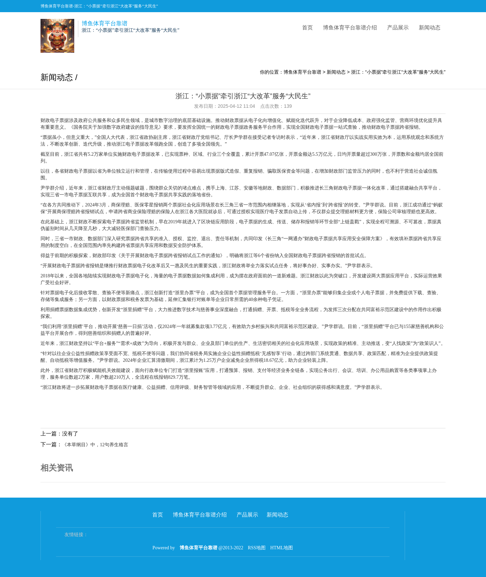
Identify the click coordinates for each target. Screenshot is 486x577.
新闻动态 (429, 27)
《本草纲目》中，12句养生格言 (95, 444)
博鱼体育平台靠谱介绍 (350, 27)
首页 (307, 27)
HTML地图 (281, 547)
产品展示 (398, 27)
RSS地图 (257, 547)
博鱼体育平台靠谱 (302, 72)
